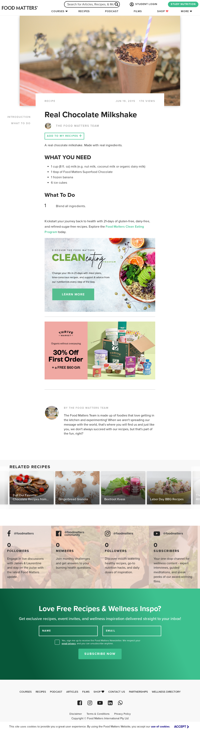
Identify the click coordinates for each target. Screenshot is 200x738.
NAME (46, 630)
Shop (163, 11)
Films (138, 11)
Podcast (111, 11)
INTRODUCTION (19, 117)
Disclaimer (75, 714)
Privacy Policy (122, 714)
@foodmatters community (74, 533)
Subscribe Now (100, 654)
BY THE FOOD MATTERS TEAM (86, 407)
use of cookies (160, 726)
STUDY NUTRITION (183, 4)
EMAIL (110, 630)
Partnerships (138, 691)
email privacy (69, 643)
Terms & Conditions (98, 714)
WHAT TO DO (21, 123)
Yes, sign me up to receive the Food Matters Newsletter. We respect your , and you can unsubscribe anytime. (101, 642)
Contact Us (116, 691)
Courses (57, 11)
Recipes (84, 11)
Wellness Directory (166, 691)
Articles (72, 691)
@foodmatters (24, 533)
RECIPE (50, 101)
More (185, 11)
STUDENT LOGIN (143, 4)
